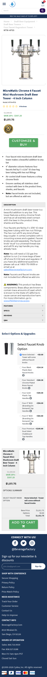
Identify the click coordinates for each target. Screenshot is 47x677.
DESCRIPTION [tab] (10, 205)
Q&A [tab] (23, 320)
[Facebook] (15, 543)
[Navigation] (4, 4)
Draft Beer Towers (13, 24)
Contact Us (7, 610)
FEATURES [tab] (23, 306)
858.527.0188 (11, 649)
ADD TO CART (23, 524)
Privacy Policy (8, 582)
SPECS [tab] (23, 311)
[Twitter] (24, 543)
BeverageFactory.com (12, 624)
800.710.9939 (13, 644)
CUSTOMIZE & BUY (23, 143)
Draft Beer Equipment (25, 21)
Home (8, 21)
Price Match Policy (10, 591)
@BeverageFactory (23, 549)
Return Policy (8, 587)
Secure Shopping (10, 578)
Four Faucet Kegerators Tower (19, 27)
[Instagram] (32, 543)
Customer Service (10, 605)
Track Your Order (10, 601)
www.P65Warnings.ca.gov (16, 300)
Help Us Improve (10, 615)
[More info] (23, 375)
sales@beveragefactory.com (18, 269)
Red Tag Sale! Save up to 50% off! (23, 16)
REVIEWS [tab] (23, 315)
